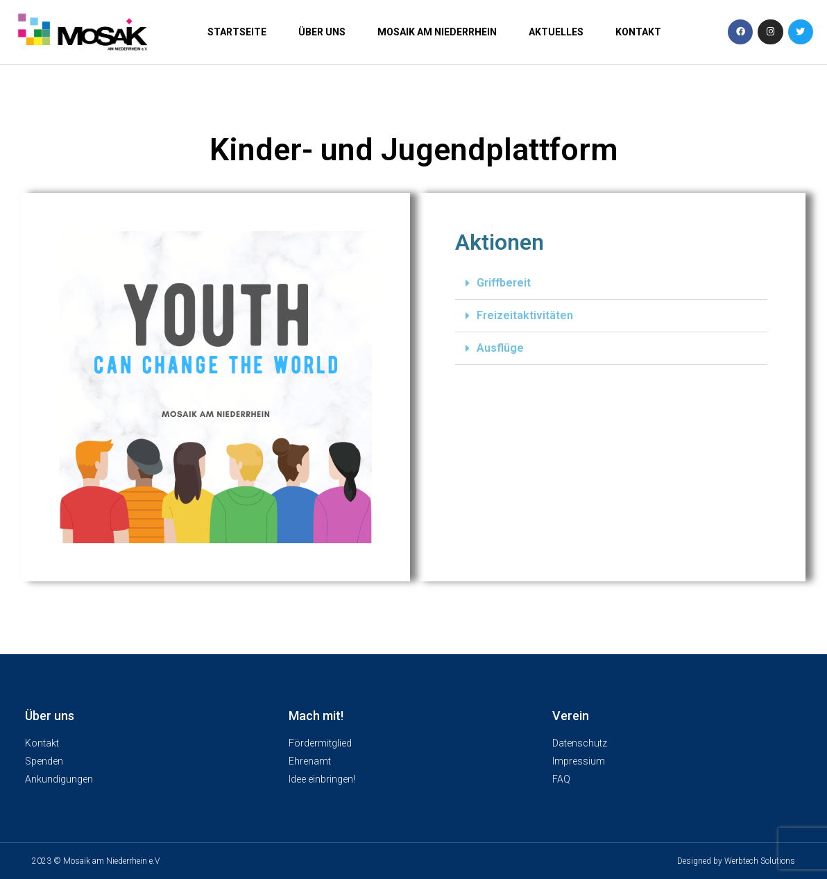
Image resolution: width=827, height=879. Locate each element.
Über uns (322, 31)
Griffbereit (504, 282)
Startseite (236, 31)
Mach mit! (316, 715)
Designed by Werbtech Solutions (736, 861)
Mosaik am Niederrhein (437, 31)
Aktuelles (556, 31)
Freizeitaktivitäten (525, 315)
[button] (611, 283)
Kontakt (638, 31)
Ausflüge (500, 348)
